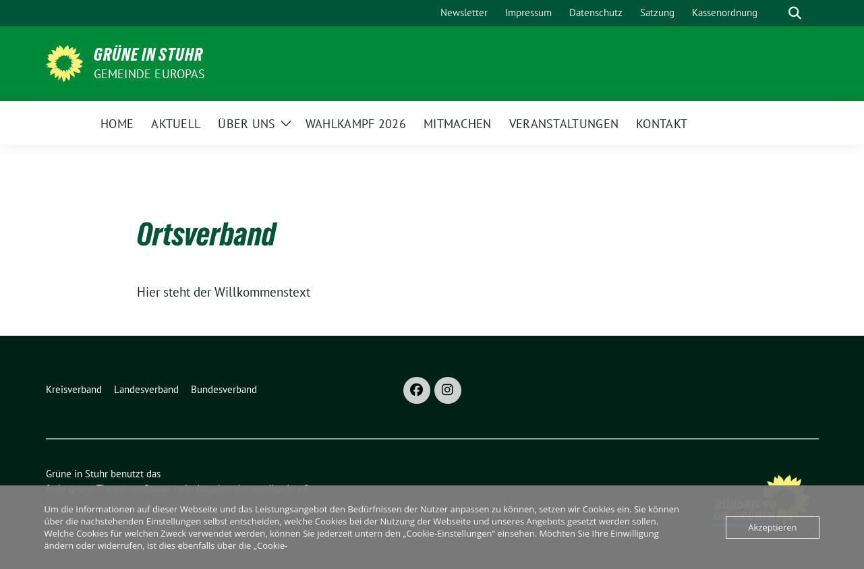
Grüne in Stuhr (148, 54)
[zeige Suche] (795, 13)
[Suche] (776, 13)
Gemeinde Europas (150, 74)
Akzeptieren (772, 527)
